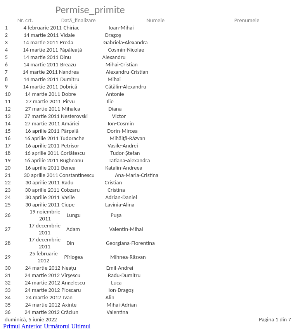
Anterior (31, 326)
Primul (11, 326)
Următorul (57, 326)
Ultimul (81, 326)
